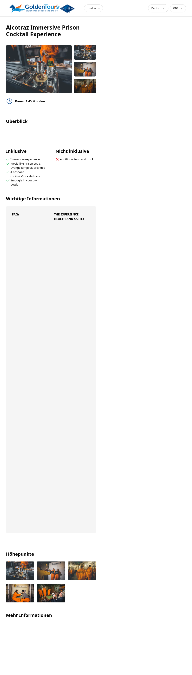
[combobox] (158, 8)
